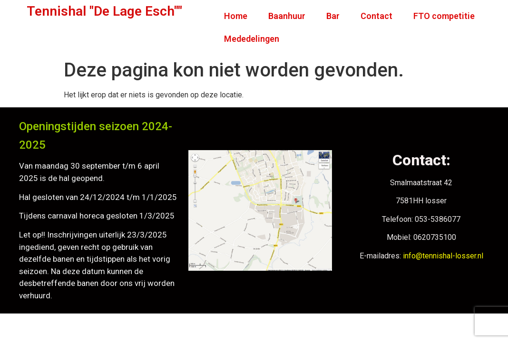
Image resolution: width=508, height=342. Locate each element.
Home (235, 16)
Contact (376, 16)
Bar (333, 16)
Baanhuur (286, 16)
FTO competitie (444, 16)
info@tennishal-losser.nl (443, 255)
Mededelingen (251, 39)
